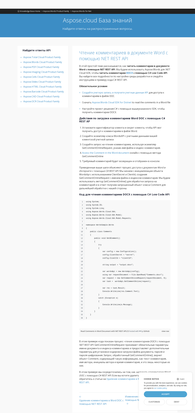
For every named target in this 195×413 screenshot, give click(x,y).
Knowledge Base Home (29, 11)
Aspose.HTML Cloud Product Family (42, 87)
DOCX (129, 73)
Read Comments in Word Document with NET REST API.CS (105, 331)
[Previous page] (102, 400)
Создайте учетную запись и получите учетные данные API (115, 93)
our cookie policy (160, 388)
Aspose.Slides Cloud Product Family (42, 82)
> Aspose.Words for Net (81, 11)
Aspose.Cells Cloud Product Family (41, 77)
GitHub (146, 331)
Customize (154, 402)
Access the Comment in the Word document (105, 153)
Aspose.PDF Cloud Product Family (41, 67)
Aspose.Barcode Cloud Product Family (43, 92)
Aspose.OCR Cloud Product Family (41, 101)
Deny (176, 402)
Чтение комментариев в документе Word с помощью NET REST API (120, 56)
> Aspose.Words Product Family (55, 11)
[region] (125, 262)
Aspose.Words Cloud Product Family (42, 62)
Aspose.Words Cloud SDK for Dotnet (111, 102)
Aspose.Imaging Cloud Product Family (43, 72)
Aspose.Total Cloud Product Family (42, 57)
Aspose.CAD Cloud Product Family (41, 96)
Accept (165, 394)
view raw (165, 331)
